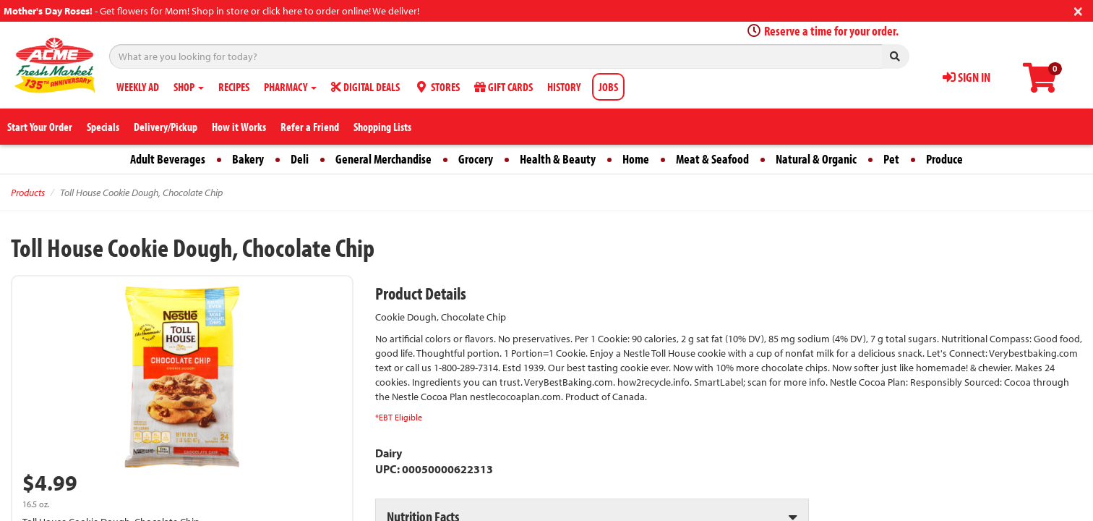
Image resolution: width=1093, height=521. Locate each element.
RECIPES (233, 87)
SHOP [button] (188, 87)
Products (28, 192)
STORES (437, 87)
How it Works (239, 126)
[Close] (1078, 9)
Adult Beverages (167, 159)
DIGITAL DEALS (365, 87)
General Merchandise (383, 159)
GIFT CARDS (503, 87)
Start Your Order (39, 126)
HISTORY (563, 87)
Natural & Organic (816, 159)
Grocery (475, 159)
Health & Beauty (558, 159)
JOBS (608, 87)
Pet (891, 159)
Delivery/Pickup (165, 126)
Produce (944, 159)
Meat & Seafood (712, 159)
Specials (103, 126)
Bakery (248, 159)
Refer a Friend (309, 126)
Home (635, 159)
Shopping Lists (382, 126)
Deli (300, 159)
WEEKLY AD (137, 87)
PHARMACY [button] (290, 87)
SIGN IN (966, 77)
